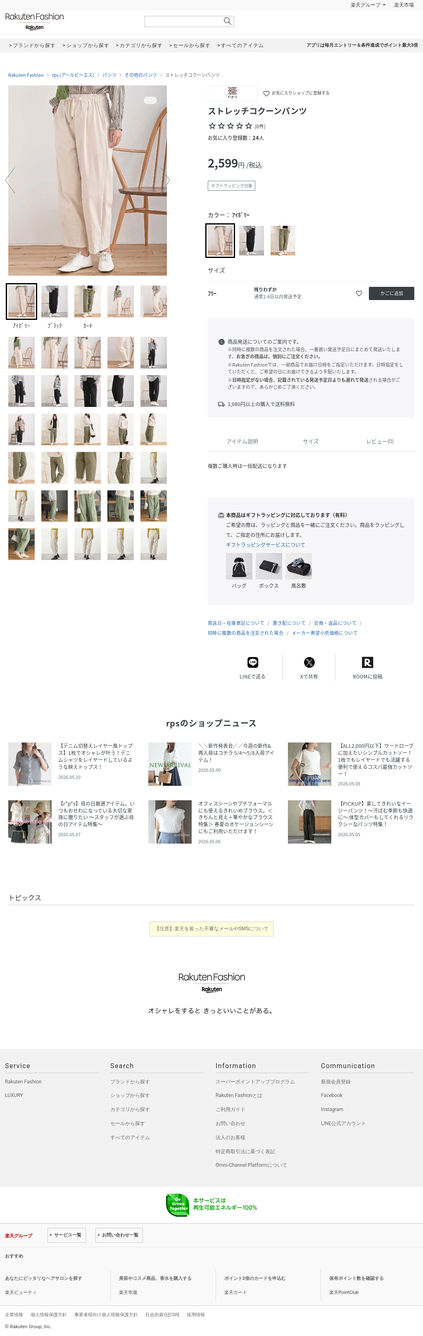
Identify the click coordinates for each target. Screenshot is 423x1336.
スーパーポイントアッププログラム (255, 1082)
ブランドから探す (130, 1082)
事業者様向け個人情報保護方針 (106, 1314)
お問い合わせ (230, 1123)
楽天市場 (404, 5)
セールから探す (127, 1123)
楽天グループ (365, 5)
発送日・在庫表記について (236, 623)
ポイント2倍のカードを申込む (255, 1278)
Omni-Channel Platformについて (251, 1165)
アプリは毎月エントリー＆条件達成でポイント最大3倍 (362, 45)
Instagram (332, 1109)
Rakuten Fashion (69, 21)
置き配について (289, 623)
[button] (10, 180)
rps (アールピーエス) (73, 75)
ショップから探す (130, 1095)
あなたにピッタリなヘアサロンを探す (43, 1278)
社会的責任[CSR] (162, 1314)
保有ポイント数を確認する (356, 1278)
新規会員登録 (336, 1082)
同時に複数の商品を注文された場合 (245, 632)
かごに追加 (391, 293)
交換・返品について (335, 623)
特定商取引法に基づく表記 (245, 1151)
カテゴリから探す (130, 1109)
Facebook (331, 1095)
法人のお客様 (230, 1137)
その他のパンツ (141, 75)
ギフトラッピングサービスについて (265, 545)
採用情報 (196, 1314)
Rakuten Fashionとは (239, 1095)
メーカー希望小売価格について (325, 632)
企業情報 (14, 1314)
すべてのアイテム (130, 1137)
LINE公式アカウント (343, 1123)
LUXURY (14, 1095)
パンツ (109, 75)
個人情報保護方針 (49, 1314)
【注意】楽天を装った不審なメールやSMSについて (211, 929)
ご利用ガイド (230, 1109)
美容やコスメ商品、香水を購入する (155, 1278)
